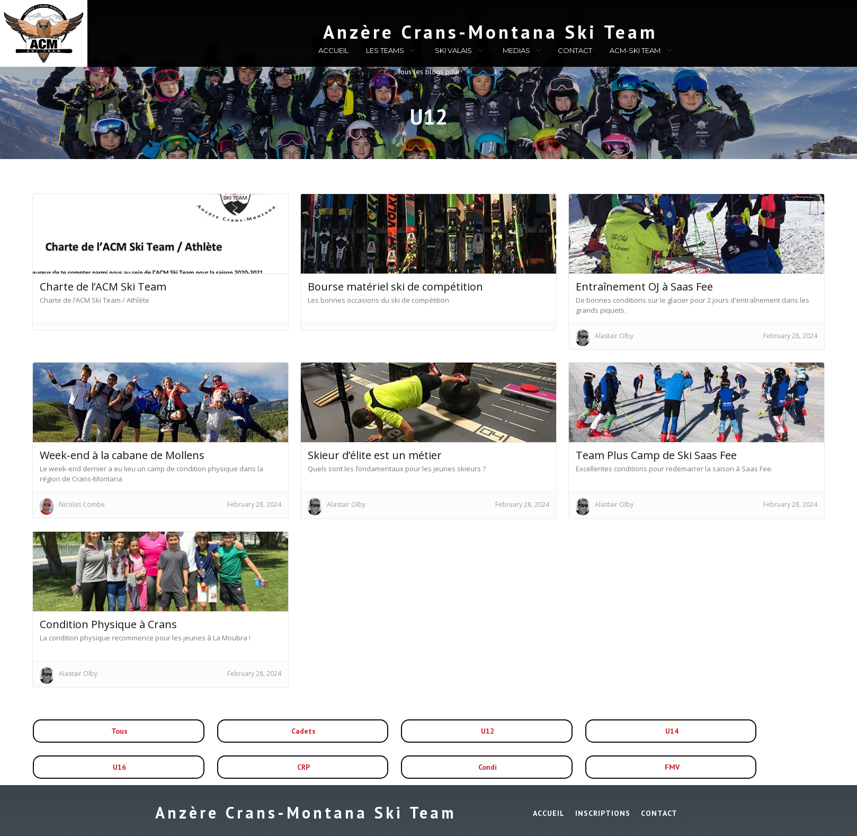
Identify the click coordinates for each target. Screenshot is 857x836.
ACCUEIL (333, 50)
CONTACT (575, 50)
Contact (659, 813)
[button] (389, 52)
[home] (433, 30)
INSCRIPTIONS (602, 813)
